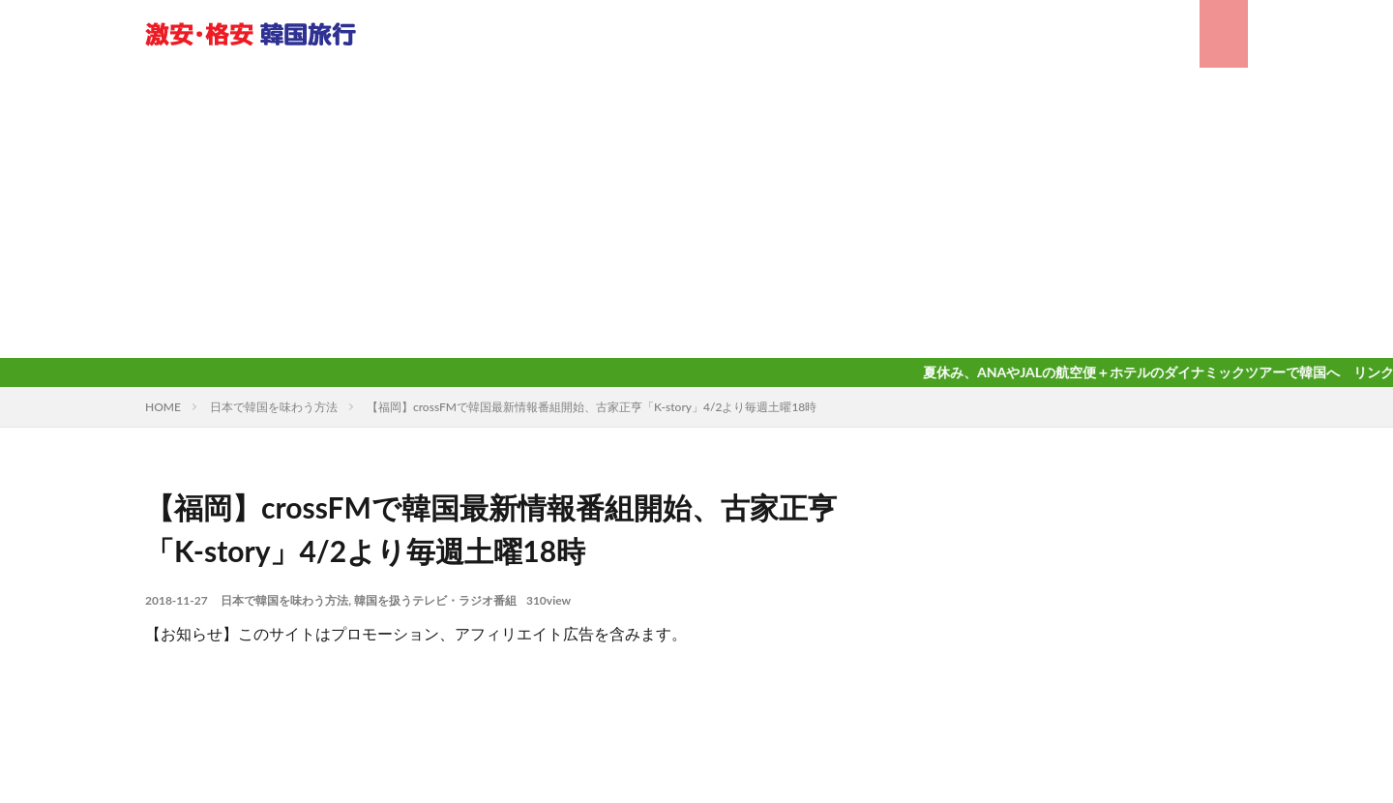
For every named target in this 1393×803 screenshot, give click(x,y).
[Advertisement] (696, 212)
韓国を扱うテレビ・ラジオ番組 (435, 600)
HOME (163, 407)
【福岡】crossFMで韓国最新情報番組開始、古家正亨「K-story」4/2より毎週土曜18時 (591, 407)
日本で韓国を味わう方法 (274, 407)
